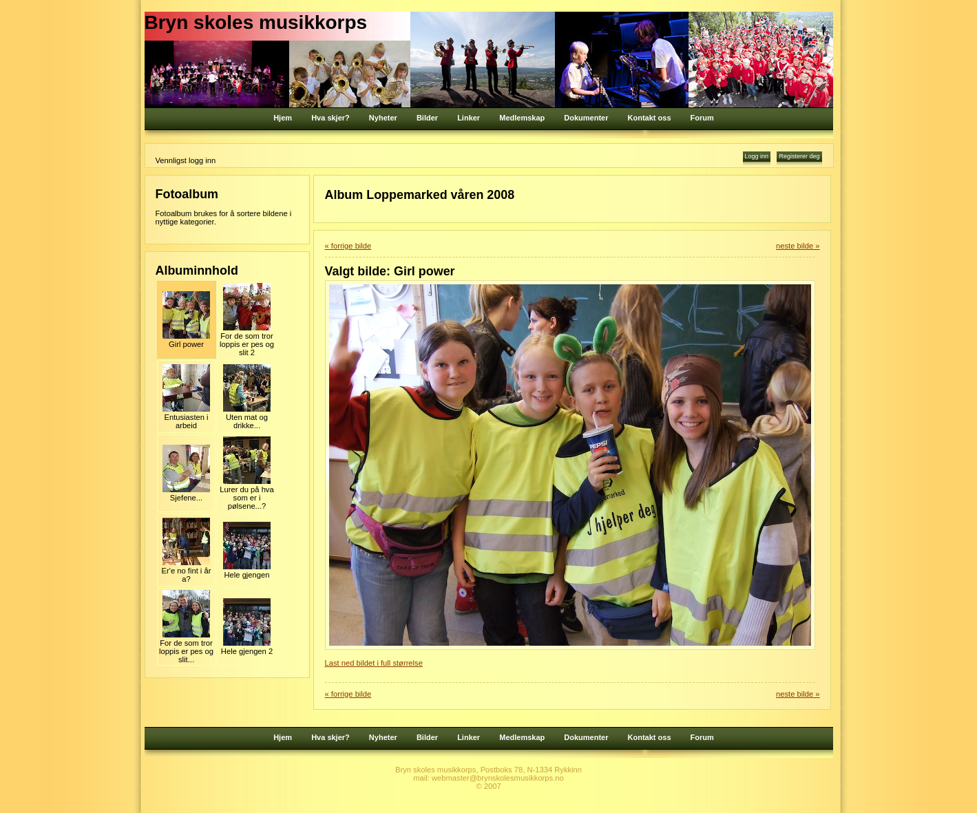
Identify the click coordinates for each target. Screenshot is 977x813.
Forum (702, 118)
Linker (468, 118)
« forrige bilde (348, 246)
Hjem (282, 118)
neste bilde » (797, 246)
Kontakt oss (649, 118)
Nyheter (383, 118)
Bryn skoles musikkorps (256, 22)
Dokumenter (586, 118)
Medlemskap (522, 118)
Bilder (427, 118)
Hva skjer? (330, 118)
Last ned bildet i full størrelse (374, 663)
